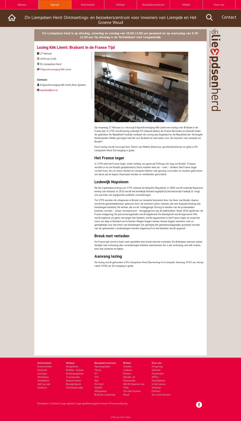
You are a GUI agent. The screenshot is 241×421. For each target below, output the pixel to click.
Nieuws (22, 4)
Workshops (43, 377)
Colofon (54, 403)
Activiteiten (88, 4)
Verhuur (120, 4)
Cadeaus (127, 370)
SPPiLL (155, 377)
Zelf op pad (43, 384)
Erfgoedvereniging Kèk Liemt (55, 69)
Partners (156, 391)
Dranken (127, 366)
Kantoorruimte (73, 380)
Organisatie (158, 373)
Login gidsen (67, 403)
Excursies (42, 370)
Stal (96, 380)
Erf (95, 373)
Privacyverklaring (118, 403)
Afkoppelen (100, 391)
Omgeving (157, 366)
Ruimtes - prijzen (74, 370)
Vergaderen (72, 366)
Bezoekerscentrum (153, 4)
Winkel (186, 4)
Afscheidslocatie (74, 387)
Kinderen (42, 387)
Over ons (219, 4)
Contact (229, 17)
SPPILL (114, 417)
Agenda (54, 4)
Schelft (98, 387)
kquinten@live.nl (49, 90)
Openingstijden (102, 366)
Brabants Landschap (104, 394)
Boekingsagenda (74, 373)
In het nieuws (159, 384)
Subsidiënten (158, 380)
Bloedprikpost (73, 384)
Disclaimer (42, 403)
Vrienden (156, 387)
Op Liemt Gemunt (161, 394)
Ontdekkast (43, 380)
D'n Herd (98, 384)
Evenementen (44, 366)
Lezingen (42, 373)
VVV (96, 377)
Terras (97, 370)
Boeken (127, 373)
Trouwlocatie (73, 377)
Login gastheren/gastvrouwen (91, 403)
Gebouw (156, 370)
